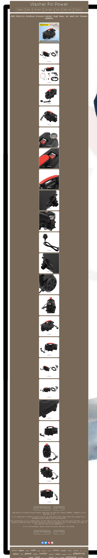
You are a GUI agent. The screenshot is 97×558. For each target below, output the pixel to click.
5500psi (27, 550)
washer (43, 553)
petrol (14, 550)
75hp (21, 554)
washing (75, 550)
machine (64, 554)
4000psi (35, 554)
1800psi (70, 554)
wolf (81, 550)
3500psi (70, 550)
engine (21, 550)
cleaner (56, 550)
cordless (49, 550)
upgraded (51, 554)
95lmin (16, 554)
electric (79, 553)
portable (63, 550)
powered (44, 550)
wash (33, 550)
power (28, 553)
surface (57, 554)
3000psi (38, 550)
